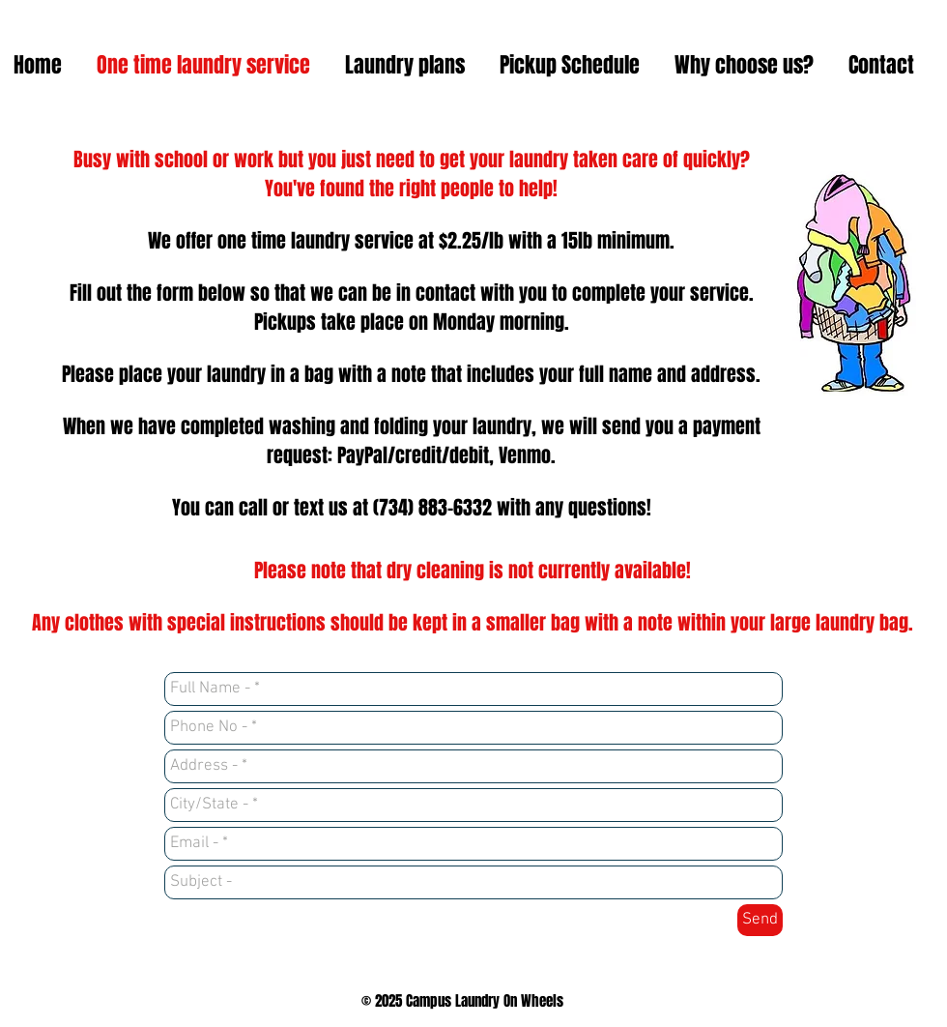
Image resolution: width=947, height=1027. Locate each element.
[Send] (760, 920)
